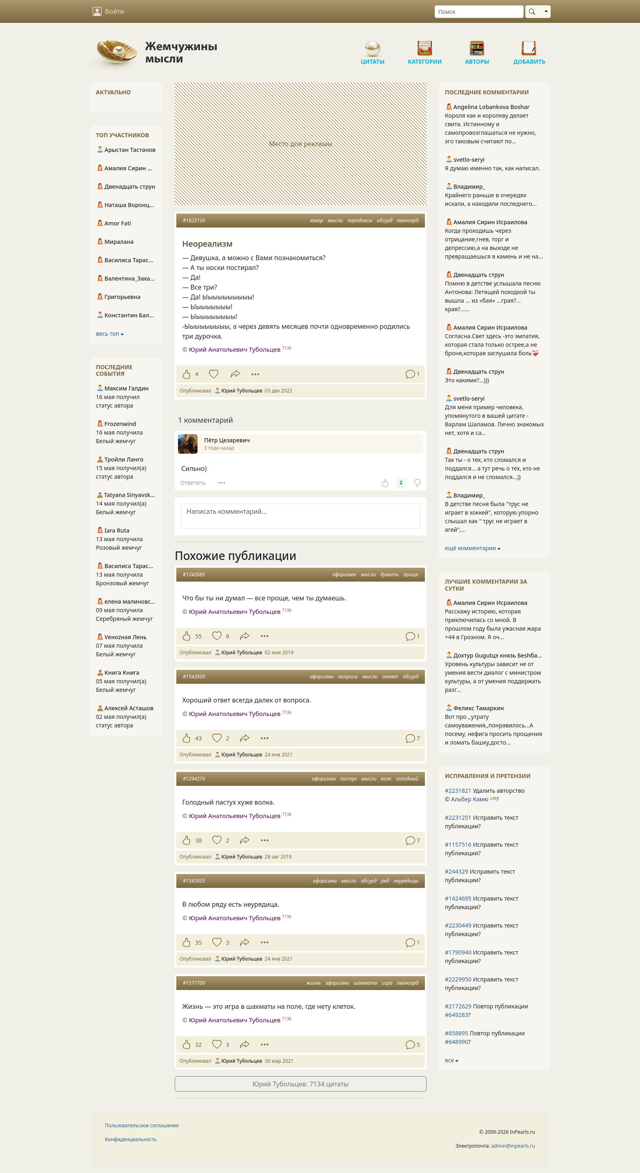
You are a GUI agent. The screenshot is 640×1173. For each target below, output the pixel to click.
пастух (348, 778)
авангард (407, 220)
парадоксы (359, 220)
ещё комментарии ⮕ (472, 548)
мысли (335, 220)
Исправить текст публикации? (481, 822)
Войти (108, 11)
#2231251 (458, 817)
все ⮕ (451, 1060)
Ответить (193, 482)
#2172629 (458, 1006)
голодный (407, 778)
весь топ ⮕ (110, 333)
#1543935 (194, 880)
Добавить (529, 45)
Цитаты (372, 45)
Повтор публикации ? (486, 1010)
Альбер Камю (469, 799)
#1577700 (194, 982)
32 (198, 1044)
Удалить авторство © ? (484, 795)
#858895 (456, 1033)
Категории (425, 45)
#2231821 (458, 790)
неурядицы (405, 880)
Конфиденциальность (131, 1139)
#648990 (456, 1042)
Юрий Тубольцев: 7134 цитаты (301, 1083)
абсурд (384, 220)
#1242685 (194, 574)
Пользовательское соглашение (142, 1125)
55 (198, 636)
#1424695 (458, 898)
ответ (390, 676)
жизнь (313, 982)
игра (387, 982)
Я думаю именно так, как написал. (492, 168)
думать (389, 574)
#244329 (456, 871)
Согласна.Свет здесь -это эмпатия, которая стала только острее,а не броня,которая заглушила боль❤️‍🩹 (492, 344)
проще (410, 574)
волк (386, 778)
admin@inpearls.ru (513, 1145)
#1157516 (458, 844)
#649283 (456, 1015)
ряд (385, 880)
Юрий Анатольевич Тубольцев (234, 349)
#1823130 (194, 220)
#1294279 (194, 778)
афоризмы (344, 574)
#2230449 (458, 925)
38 (198, 840)
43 (198, 738)
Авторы (477, 45)
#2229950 (458, 979)
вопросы (348, 676)
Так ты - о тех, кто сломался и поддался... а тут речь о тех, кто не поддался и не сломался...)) (492, 468)
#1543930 (194, 676)
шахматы (366, 982)
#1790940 (458, 952)
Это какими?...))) (467, 380)
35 (198, 942)
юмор (316, 220)
